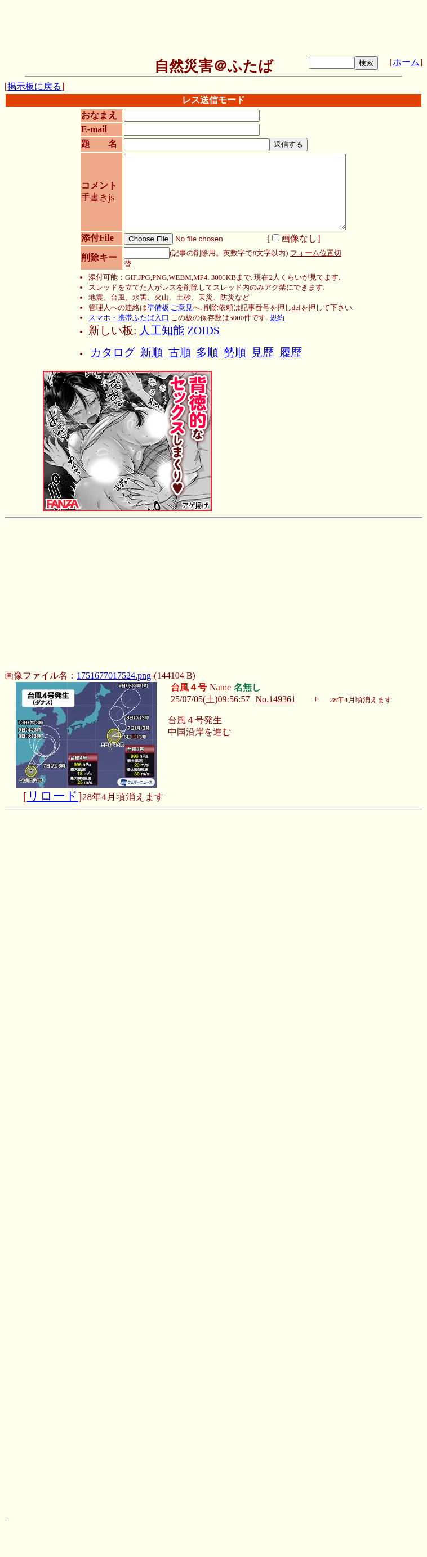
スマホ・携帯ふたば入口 (128, 317)
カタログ (112, 352)
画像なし (294, 238)
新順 (151, 352)
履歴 (290, 352)
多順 (207, 352)
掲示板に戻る (34, 86)
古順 (179, 352)
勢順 (235, 352)
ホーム (406, 62)
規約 (277, 317)
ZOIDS (203, 330)
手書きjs (97, 197)
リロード (52, 796)
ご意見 (182, 307)
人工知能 (161, 330)
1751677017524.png (114, 675)
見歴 (262, 352)
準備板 (158, 307)
